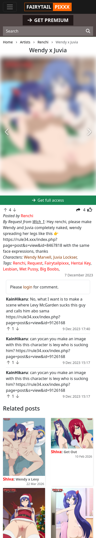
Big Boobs (49, 269)
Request (34, 263)
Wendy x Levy (27, 479)
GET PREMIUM (48, 20)
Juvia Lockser (65, 257)
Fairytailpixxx (57, 263)
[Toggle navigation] (10, 7)
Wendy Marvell (37, 257)
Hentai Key (81, 263)
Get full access (48, 200)
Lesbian (10, 269)
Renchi (19, 263)
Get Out (70, 451)
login (27, 287)
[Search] (88, 31)
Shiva (8, 479)
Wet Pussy (28, 269)
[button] (7, 132)
